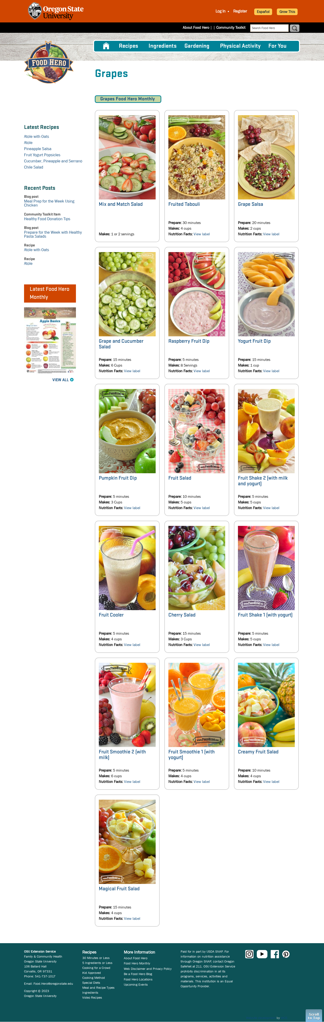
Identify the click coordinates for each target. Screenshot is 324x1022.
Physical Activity (240, 46)
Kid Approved (91, 973)
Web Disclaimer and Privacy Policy (148, 969)
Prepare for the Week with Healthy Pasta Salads (53, 234)
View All (60, 380)
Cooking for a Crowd (96, 968)
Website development (261, 1018)
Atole (28, 142)
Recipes (128, 46)
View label (202, 234)
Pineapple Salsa (37, 148)
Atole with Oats (36, 136)
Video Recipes (92, 997)
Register (240, 11)
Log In (220, 11)
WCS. (284, 1018)
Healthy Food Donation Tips (47, 218)
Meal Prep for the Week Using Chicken (49, 203)
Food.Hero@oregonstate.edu (53, 983)
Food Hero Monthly (137, 963)
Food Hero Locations (138, 979)
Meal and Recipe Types (98, 987)
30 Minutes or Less (96, 958)
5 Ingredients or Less (97, 963)
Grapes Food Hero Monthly (128, 99)
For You (277, 46)
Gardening (196, 46)
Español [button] (263, 11)
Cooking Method (93, 978)
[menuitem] (106, 46)
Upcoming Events (136, 984)
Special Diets (91, 982)
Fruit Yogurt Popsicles (42, 154)
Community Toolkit (230, 27)
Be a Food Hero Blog (138, 974)
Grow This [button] (287, 11)
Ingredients (163, 46)
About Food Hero (199, 27)
